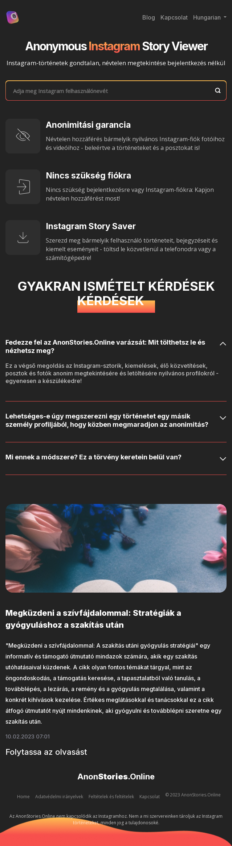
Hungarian (207, 17)
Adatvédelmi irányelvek (59, 797)
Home (23, 797)
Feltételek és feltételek (111, 797)
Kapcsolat (174, 17)
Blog (148, 17)
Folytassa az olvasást (46, 752)
